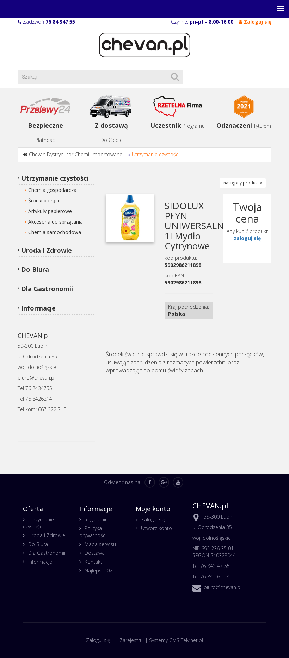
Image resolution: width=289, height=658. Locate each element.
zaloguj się (247, 238)
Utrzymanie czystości (155, 154)
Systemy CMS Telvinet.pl (176, 640)
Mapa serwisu (100, 544)
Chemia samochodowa (54, 232)
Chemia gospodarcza (52, 190)
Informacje (38, 308)
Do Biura (35, 269)
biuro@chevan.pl (222, 587)
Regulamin (96, 519)
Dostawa (95, 553)
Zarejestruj (131, 640)
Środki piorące (44, 200)
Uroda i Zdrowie (46, 250)
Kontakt (93, 561)
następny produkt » (242, 183)
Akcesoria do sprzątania (55, 221)
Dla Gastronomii (47, 288)
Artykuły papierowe (50, 211)
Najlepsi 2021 (100, 570)
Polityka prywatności (92, 532)
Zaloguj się (153, 519)
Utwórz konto (156, 528)
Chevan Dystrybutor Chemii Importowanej (76, 154)
